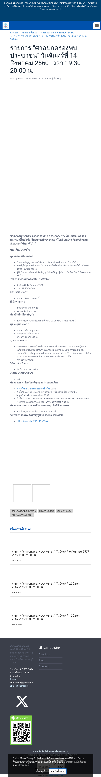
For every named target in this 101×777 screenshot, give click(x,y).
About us (44, 654)
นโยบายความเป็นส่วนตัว (75, 761)
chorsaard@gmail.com (21, 682)
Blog (41, 660)
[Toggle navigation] (96, 25)
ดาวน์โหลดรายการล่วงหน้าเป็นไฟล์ (33, 388)
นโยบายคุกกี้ (23, 765)
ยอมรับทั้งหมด (58, 771)
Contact (44, 666)
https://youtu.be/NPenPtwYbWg (33, 421)
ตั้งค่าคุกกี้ (40, 771)
